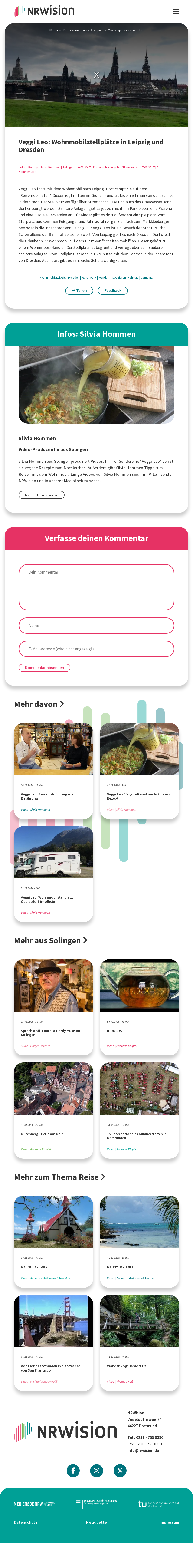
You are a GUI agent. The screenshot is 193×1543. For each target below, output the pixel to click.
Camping (147, 277)
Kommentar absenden (44, 668)
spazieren (119, 277)
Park (93, 277)
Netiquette (96, 1522)
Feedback (112, 291)
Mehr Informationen (41, 495)
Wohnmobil (48, 277)
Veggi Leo (27, 189)
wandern (104, 277)
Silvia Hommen (50, 167)
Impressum (169, 1522)
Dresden (74, 277)
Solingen (68, 167)
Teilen (79, 291)
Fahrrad (136, 254)
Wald (85, 277)
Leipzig (61, 277)
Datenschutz (25, 1522)
